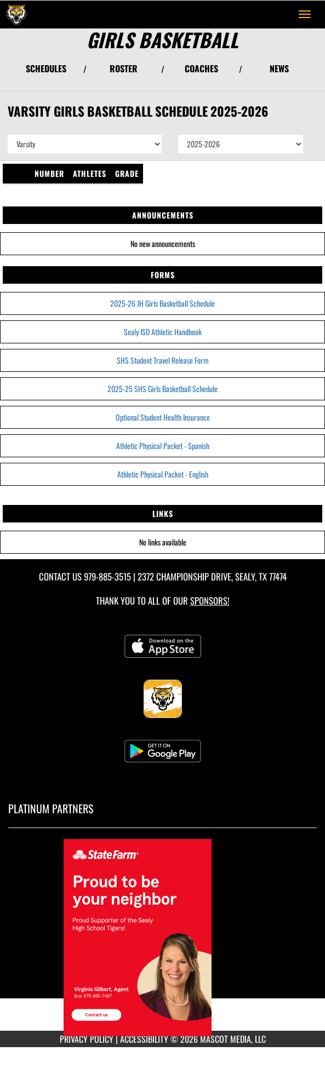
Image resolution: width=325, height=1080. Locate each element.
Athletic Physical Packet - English (162, 474)
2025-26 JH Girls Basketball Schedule (162, 303)
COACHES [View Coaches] (201, 68)
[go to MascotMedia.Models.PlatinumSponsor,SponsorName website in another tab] (162, 937)
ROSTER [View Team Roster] (124, 68)
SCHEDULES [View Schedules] (46, 68)
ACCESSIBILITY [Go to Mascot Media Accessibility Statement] (144, 1038)
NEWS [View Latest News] (279, 68)
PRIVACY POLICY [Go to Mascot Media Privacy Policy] (86, 1038)
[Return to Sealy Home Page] (16, 14)
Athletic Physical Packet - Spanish (162, 445)
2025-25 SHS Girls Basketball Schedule (162, 388)
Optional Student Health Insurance (163, 417)
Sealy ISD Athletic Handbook (163, 331)
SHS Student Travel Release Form (163, 360)
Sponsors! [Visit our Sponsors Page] (209, 600)
